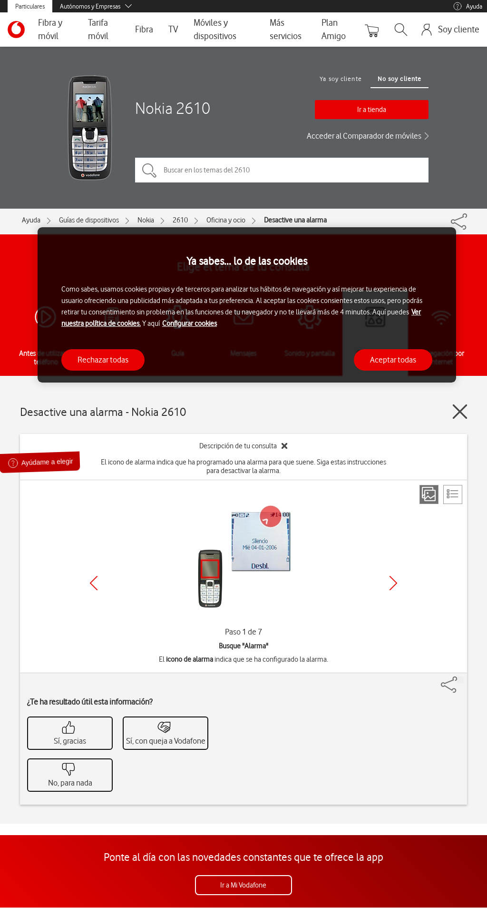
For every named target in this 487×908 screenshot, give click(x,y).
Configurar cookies (189, 323)
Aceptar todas (393, 359)
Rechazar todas (103, 359)
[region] (247, 305)
